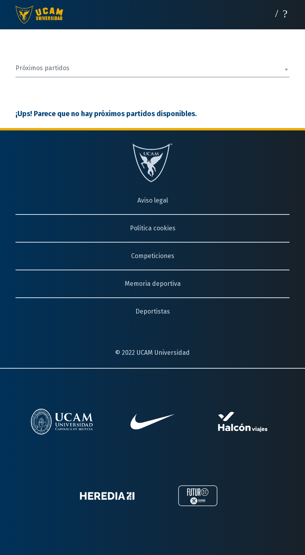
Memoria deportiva (153, 283)
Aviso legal (152, 200)
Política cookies (153, 228)
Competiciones (152, 256)
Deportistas (152, 311)
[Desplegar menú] (285, 12)
